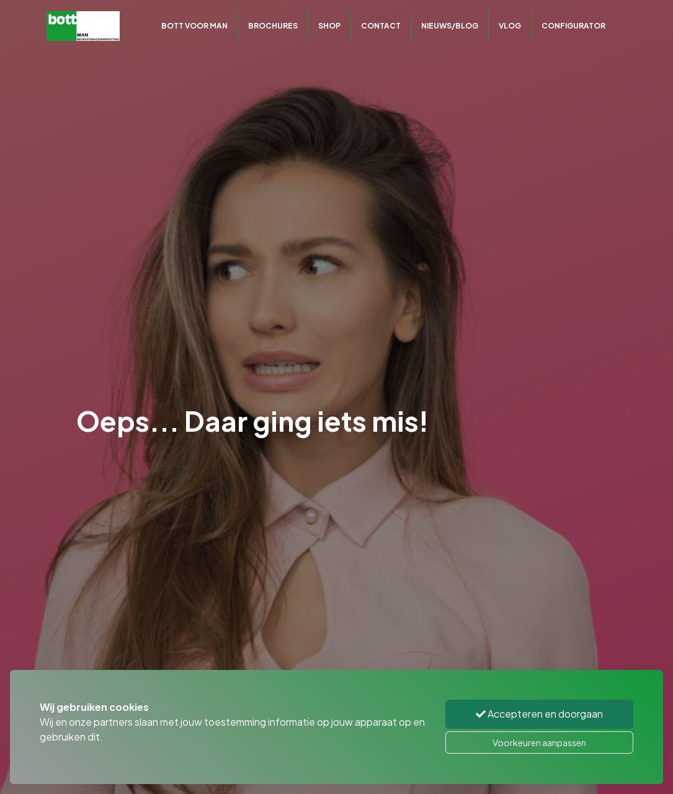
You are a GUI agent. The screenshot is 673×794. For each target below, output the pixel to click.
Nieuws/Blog (449, 25)
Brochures (273, 25)
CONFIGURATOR (573, 25)
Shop (329, 25)
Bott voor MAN (194, 25)
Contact (381, 25)
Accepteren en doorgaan (539, 713)
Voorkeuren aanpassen (539, 742)
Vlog (510, 25)
